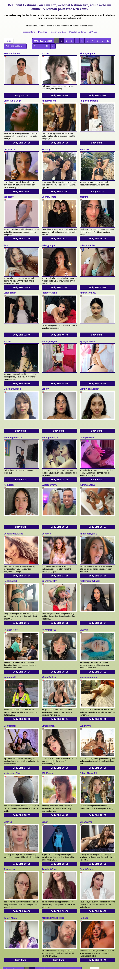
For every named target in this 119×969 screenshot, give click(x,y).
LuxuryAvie (85, 687)
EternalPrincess (12, 53)
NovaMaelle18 (49, 596)
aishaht (7, 325)
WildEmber (47, 731)
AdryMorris (9, 144)
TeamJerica (9, 822)
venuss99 (9, 188)
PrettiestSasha (49, 279)
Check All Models (43, 41)
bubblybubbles (87, 234)
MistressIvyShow (12, 731)
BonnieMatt (9, 687)
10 (108, 41)
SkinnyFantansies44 (90, 369)
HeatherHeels (11, 596)
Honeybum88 (10, 550)
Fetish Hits (70, 964)
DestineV (46, 506)
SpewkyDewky (49, 550)
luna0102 (84, 144)
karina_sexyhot (49, 325)
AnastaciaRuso (49, 822)
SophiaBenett (49, 188)
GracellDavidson (12, 369)
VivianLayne (86, 777)
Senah (45, 777)
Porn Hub (42, 32)
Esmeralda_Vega (12, 98)
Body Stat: (21, 92)
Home (8, 41)
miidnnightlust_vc (13, 415)
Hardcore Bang (28, 32)
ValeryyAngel (48, 234)
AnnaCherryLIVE (88, 506)
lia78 (6, 234)
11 (35, 46)
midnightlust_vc (50, 415)
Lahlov (45, 369)
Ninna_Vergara (87, 53)
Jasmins (84, 188)
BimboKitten (48, 687)
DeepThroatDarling (13, 506)
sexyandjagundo (88, 641)
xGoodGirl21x (49, 641)
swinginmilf (10, 641)
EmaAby (46, 144)
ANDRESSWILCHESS (53, 868)
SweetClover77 (49, 460)
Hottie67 (84, 868)
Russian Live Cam (58, 32)
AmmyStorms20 (88, 279)
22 (47, 46)
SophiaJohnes (87, 822)
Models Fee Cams (77, 32)
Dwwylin (84, 596)
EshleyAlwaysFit (88, 731)
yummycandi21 (87, 460)
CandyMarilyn (87, 415)
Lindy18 (8, 777)
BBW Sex (93, 32)
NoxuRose (9, 460)
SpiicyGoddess (87, 325)
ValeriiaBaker (10, 279)
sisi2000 (46, 53)
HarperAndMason (89, 98)
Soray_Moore (11, 868)
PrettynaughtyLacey (90, 550)
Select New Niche (15, 46)
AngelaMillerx (49, 98)
